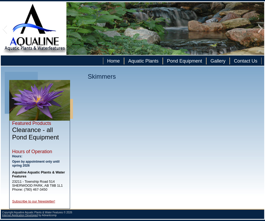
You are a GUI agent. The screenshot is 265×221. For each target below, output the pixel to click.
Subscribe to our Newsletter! (33, 201)
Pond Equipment (184, 61)
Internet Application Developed (20, 215)
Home (113, 61)
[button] (4, 28)
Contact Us (245, 61)
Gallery (217, 61)
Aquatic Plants (143, 61)
